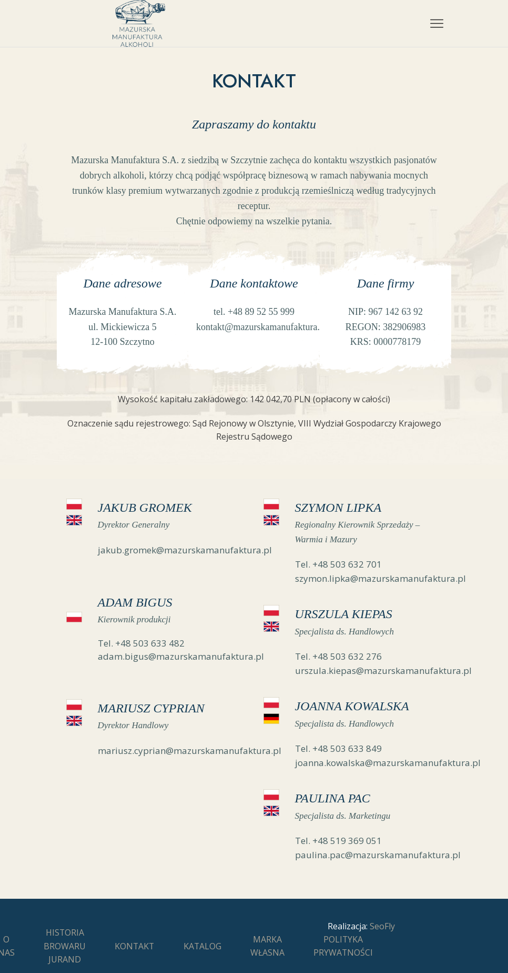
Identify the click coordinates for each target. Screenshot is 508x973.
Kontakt (134, 946)
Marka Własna (267, 946)
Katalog (202, 946)
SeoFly (382, 926)
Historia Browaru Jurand (65, 946)
